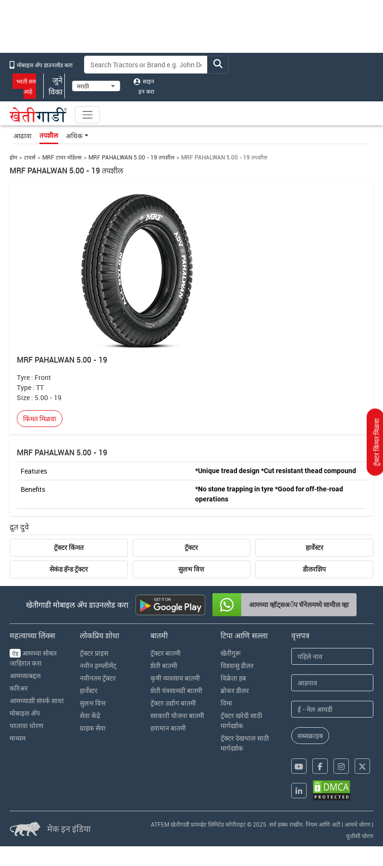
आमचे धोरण (358, 824)
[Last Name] (332, 682)
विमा (226, 702)
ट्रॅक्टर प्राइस (94, 653)
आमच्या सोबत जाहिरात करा (33, 658)
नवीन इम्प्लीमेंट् (98, 665)
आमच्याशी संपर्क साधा (37, 700)
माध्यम (17, 738)
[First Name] (332, 656)
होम (13, 157)
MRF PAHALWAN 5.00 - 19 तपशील (131, 157)
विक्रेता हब (233, 678)
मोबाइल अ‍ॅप (25, 713)
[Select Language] (96, 86)
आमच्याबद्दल (25, 675)
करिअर (19, 688)
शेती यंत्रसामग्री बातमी (176, 690)
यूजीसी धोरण (359, 836)
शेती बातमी (163, 665)
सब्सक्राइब (310, 735)
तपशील (48, 135)
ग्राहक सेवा (93, 727)
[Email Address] (332, 709)
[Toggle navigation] (87, 114)
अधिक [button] (74, 135)
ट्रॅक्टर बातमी (165, 653)
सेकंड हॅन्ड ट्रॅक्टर (68, 569)
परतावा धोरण (26, 725)
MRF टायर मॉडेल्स (62, 157)
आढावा (22, 135)
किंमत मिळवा (39, 418)
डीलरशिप (314, 569)
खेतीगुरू (231, 653)
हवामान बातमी (168, 727)
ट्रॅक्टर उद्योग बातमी (173, 702)
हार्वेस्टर (314, 547)
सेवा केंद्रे (90, 715)
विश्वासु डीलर (237, 665)
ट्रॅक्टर (191, 547)
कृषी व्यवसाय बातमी (175, 678)
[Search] (146, 64)
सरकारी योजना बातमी (177, 715)
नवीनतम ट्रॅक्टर (98, 678)
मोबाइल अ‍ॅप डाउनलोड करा (41, 65)
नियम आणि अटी (323, 824)
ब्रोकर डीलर (235, 690)
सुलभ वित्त (191, 569)
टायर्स (30, 157)
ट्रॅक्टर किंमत (69, 547)
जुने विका (54, 85)
